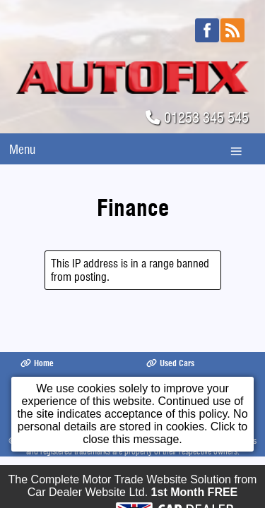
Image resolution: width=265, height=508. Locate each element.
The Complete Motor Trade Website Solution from (132, 490)
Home (37, 363)
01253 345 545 (206, 117)
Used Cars (170, 363)
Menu (22, 149)
